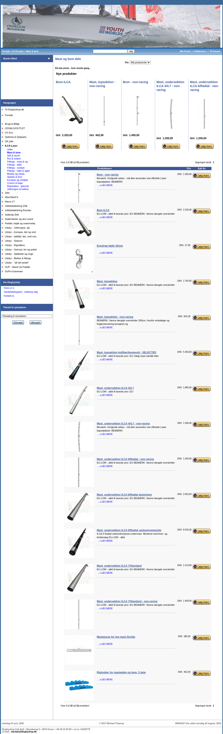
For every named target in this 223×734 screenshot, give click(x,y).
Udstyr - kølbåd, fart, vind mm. (21, 236)
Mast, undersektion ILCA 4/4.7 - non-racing (123, 423)
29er (7, 193)
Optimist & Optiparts (15, 137)
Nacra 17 (10, 201)
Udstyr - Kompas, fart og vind (20, 232)
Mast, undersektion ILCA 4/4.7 (115, 388)
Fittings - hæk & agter (18, 170)
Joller (10, 149)
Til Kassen (215, 51)
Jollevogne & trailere (18, 189)
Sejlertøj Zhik (12, 214)
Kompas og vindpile (17, 180)
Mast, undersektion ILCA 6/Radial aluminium (124, 494)
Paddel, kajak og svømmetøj (20, 223)
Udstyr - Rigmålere (15, 245)
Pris (189, 168)
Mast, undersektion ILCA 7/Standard (119, 565)
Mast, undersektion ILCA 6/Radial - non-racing (125, 459)
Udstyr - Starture (14, 241)
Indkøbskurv (200, 51)
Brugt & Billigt (12, 124)
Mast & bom (32, 51)
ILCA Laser (18, 51)
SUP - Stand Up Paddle (17, 267)
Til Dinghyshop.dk (14, 109)
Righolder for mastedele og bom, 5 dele (121, 672)
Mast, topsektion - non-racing (115, 316)
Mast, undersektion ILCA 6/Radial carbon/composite (129, 530)
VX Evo (9, 132)
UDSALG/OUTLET (15, 128)
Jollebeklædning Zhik (16, 206)
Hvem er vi (9, 288)
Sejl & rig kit (13, 155)
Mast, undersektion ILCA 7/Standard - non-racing (127, 601)
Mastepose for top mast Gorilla (116, 636)
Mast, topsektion (107, 281)
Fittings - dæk (14, 164)
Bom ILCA (103, 210)
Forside (6, 51)
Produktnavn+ (104, 168)
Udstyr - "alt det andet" (17, 262)
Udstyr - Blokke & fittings (18, 258)
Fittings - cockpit (15, 167)
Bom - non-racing (107, 174)
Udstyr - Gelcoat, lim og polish (21, 249)
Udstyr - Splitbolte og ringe (19, 254)
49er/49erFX (11, 197)
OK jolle (9, 141)
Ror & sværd (14, 158)
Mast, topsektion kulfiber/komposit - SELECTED (126, 352)
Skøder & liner (14, 177)
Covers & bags (15, 183)
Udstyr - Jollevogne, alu (17, 227)
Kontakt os (9, 296)
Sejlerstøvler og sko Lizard (19, 219)
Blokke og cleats (16, 174)
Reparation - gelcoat (18, 186)
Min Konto (185, 51)
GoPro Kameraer (14, 271)
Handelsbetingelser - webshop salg (21, 292)
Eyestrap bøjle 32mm (110, 245)
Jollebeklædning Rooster (18, 210)
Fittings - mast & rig (17, 161)
